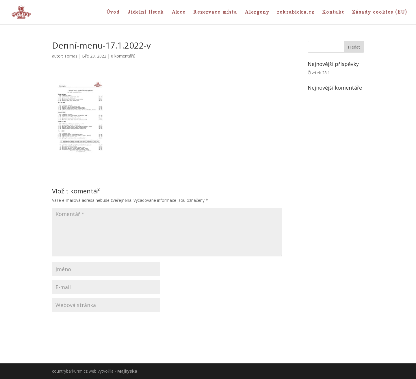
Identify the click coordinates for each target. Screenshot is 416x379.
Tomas (70, 56)
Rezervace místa (215, 12)
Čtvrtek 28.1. (319, 72)
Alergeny (257, 12)
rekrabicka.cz (295, 12)
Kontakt (333, 12)
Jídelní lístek (145, 12)
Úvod (113, 12)
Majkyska (127, 371)
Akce (178, 12)
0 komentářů (123, 56)
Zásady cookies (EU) (379, 12)
